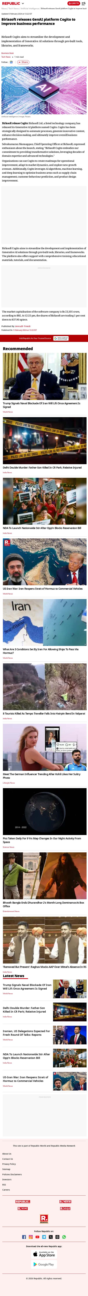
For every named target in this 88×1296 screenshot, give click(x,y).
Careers (6, 1189)
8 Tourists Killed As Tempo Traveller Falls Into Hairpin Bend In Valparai (44, 713)
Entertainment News (11, 911)
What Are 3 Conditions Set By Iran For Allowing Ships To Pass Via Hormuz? (40, 651)
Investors (6, 1179)
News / (4, 9)
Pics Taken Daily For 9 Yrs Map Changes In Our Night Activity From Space (42, 840)
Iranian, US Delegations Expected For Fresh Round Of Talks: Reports (26, 1033)
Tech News (6, 57)
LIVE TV (74, 3)
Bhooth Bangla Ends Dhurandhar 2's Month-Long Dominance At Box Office (43, 904)
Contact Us (7, 1159)
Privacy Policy (9, 1164)
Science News (8, 847)
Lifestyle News (9, 783)
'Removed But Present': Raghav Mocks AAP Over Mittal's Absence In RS (44, 967)
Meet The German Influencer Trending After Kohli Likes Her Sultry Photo (41, 776)
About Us (6, 1153)
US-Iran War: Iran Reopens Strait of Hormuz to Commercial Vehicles (42, 589)
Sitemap (6, 1169)
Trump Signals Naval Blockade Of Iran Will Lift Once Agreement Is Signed (41, 405)
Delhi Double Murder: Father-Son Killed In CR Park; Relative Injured (42, 468)
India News (7, 472)
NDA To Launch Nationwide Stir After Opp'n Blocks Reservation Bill (42, 528)
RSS (4, 1184)
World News (8, 412)
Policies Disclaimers (12, 1174)
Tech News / (14, 9)
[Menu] (84, 3)
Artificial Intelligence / (30, 9)
